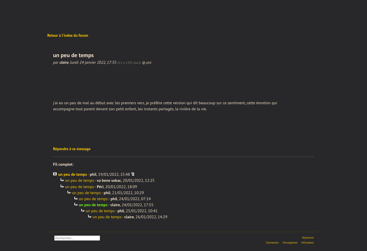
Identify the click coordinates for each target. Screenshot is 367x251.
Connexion (272, 242)
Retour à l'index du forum (67, 35)
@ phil (146, 62)
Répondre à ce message (72, 148)
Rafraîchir (308, 238)
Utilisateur (307, 242)
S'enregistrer (290, 242)
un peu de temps (72, 174)
